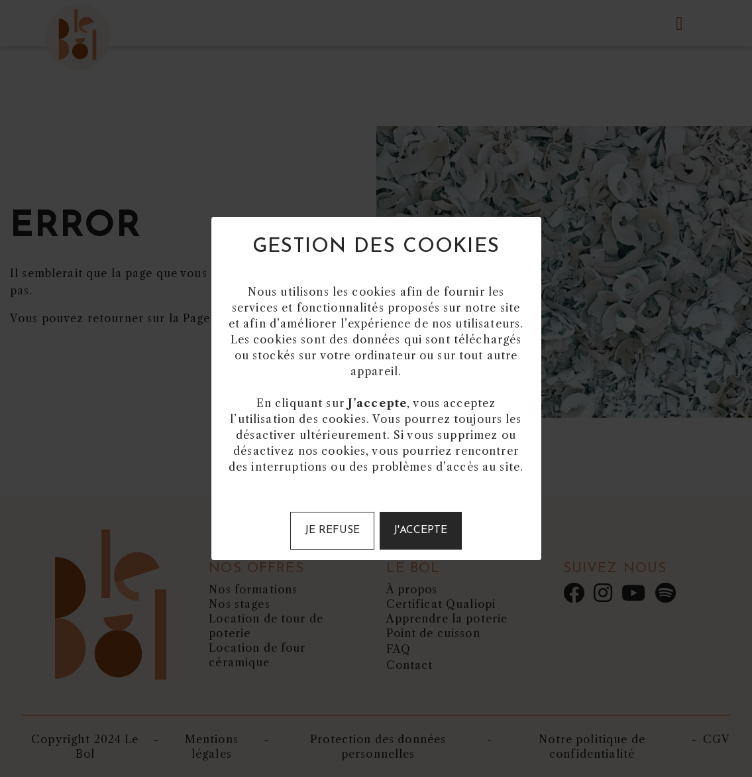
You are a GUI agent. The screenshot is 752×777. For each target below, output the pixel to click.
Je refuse (332, 530)
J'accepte (420, 530)
